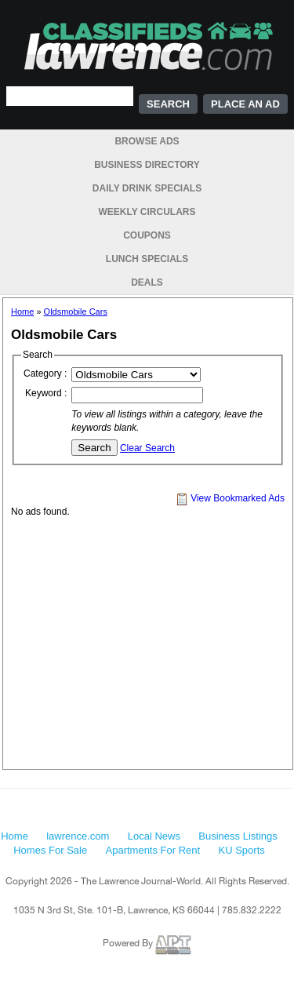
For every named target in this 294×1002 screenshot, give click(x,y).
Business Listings (237, 836)
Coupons (147, 235)
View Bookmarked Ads (230, 498)
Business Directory (147, 164)
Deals (147, 282)
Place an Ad (245, 104)
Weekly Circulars (147, 211)
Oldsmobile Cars (75, 311)
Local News (154, 836)
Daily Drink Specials (147, 188)
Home (22, 311)
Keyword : (46, 393)
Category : (45, 373)
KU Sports (242, 850)
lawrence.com (77, 836)
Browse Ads (146, 141)
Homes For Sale (50, 850)
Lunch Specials (147, 258)
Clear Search (147, 448)
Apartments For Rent (153, 850)
